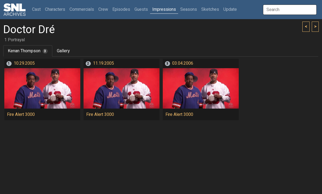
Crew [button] (103, 9)
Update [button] (230, 9)
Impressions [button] (164, 9)
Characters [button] (55, 9)
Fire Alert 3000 (21, 114)
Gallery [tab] (63, 51)
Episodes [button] (121, 9)
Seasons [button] (188, 9)
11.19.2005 (103, 63)
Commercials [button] (82, 9)
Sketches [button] (210, 9)
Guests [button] (141, 9)
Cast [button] (37, 9)
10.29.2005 (24, 63)
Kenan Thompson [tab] (28, 51)
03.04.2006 (182, 63)
